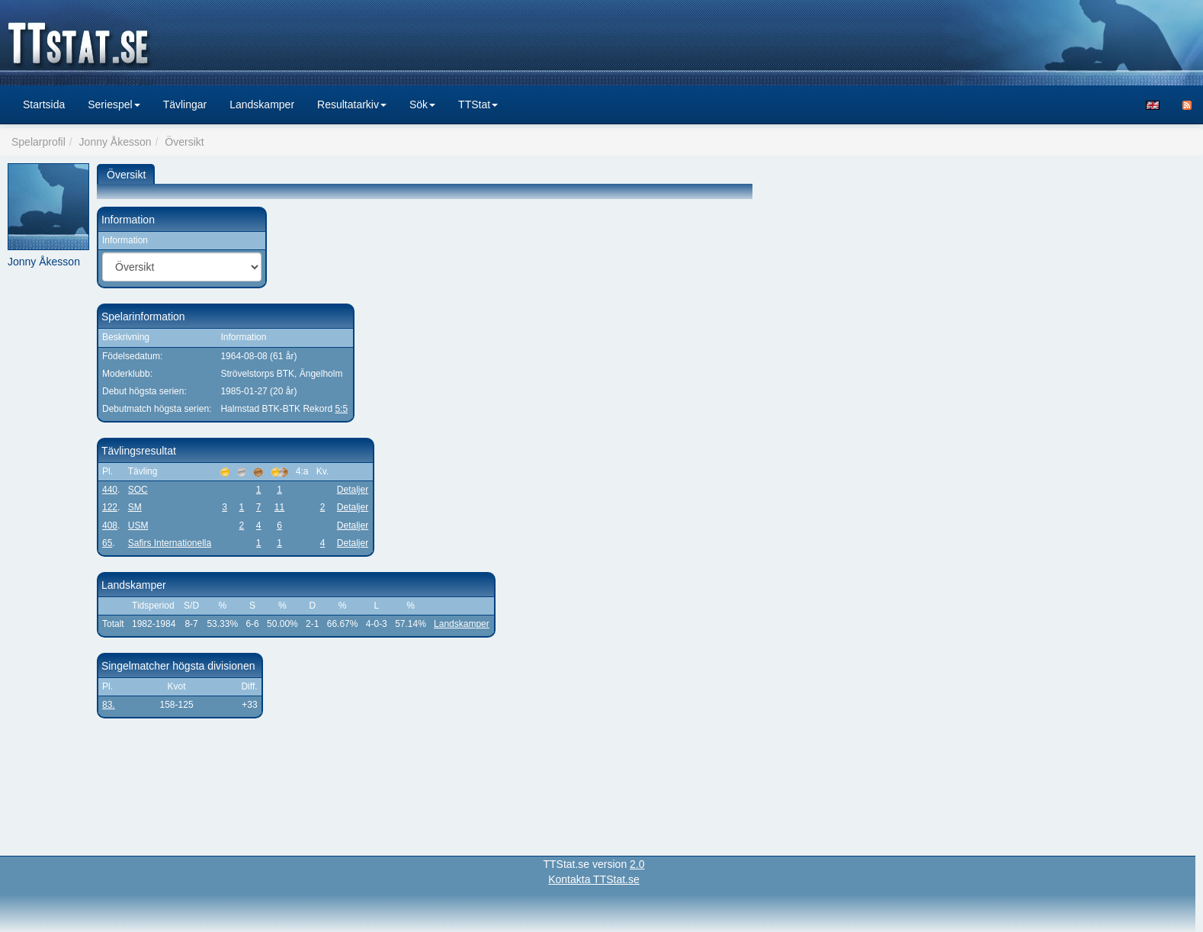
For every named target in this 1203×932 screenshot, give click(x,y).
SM (135, 507)
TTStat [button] (478, 104)
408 (109, 525)
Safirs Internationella (169, 543)
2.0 (637, 864)
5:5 (341, 408)
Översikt (126, 175)
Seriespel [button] (114, 104)
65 (107, 543)
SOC (138, 489)
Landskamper (261, 104)
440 (109, 489)
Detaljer (352, 489)
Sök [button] (422, 104)
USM (138, 525)
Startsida (44, 104)
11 (279, 507)
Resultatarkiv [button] (352, 104)
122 (109, 507)
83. (108, 704)
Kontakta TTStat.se (594, 879)
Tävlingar (185, 104)
